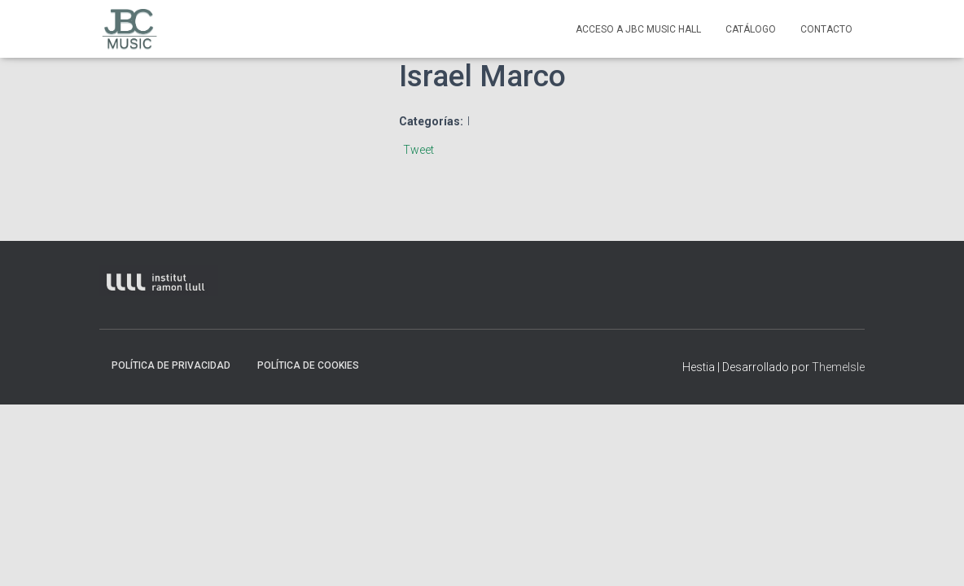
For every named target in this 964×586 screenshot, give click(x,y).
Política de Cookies (308, 365)
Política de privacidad (171, 365)
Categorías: (431, 121)
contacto (826, 29)
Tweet (418, 149)
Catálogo (750, 29)
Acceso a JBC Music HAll (638, 29)
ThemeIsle (838, 367)
